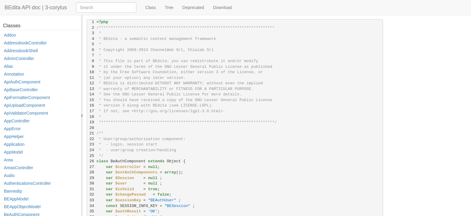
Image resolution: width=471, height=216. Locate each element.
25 (91, 156)
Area (8, 160)
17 (91, 111)
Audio (9, 175)
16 (91, 105)
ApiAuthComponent (22, 82)
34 (91, 206)
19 (91, 122)
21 (91, 133)
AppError (12, 128)
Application (14, 144)
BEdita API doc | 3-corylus (36, 7)
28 (91, 172)
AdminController (19, 58)
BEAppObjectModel (22, 206)
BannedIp (13, 191)
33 (91, 200)
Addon (10, 35)
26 (91, 161)
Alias (8, 66)
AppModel (13, 152)
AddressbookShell (21, 50)
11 (91, 78)
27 (91, 167)
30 (91, 183)
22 (91, 139)
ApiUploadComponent (24, 105)
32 (91, 194)
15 (91, 100)
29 (91, 178)
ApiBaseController (21, 89)
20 (91, 128)
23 (91, 144)
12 (91, 83)
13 (91, 89)
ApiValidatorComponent (26, 113)
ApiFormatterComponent (27, 97)
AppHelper (14, 136)
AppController (17, 120)
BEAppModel (16, 198)
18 (91, 117)
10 (91, 72)
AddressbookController (25, 42)
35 (91, 211)
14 (91, 94)
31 (91, 189)
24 (91, 150)
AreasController (18, 167)
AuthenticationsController (27, 183)
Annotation (14, 74)
